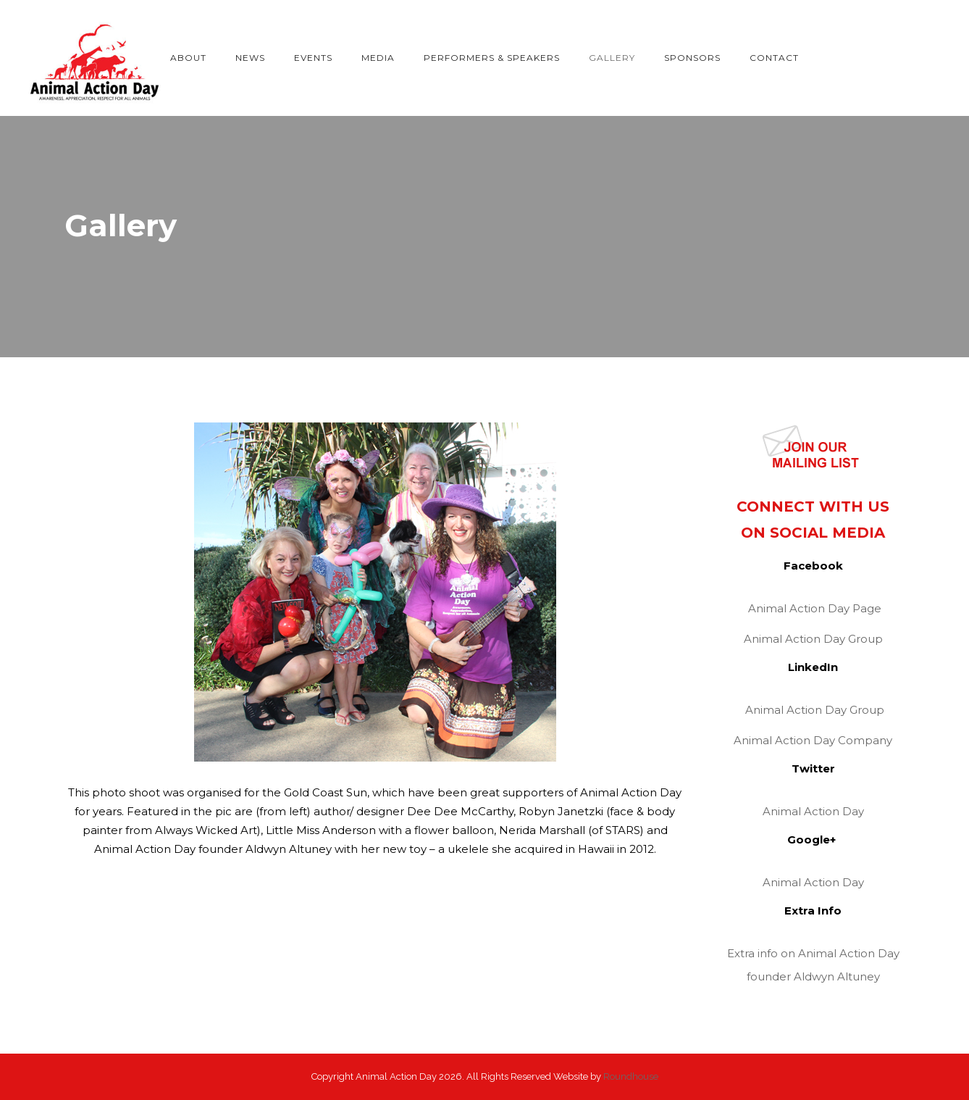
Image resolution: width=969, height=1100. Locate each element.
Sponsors (692, 57)
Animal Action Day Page (814, 608)
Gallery (612, 57)
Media (378, 57)
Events (313, 57)
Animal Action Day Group (813, 639)
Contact (774, 57)
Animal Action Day (813, 811)
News (250, 57)
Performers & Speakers (492, 57)
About (188, 57)
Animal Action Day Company (813, 740)
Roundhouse (630, 1076)
